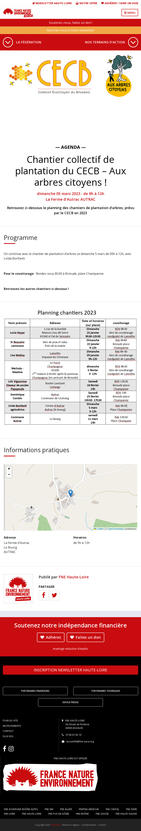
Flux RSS (8, 736)
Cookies (102, 824)
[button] (70, 493)
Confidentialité (88, 824)
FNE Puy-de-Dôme (58, 813)
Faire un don (128, 3)
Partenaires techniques (106, 690)
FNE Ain (49, 809)
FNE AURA (55, 824)
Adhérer (111, 3)
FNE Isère (131, 809)
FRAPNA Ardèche (89, 809)
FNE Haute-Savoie (126, 813)
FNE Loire (9, 813)
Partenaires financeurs (35, 690)
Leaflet (98, 529)
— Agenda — (70, 147)
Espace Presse (70, 702)
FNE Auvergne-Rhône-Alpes (21, 809)
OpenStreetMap (116, 529)
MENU (130, 12)
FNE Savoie (102, 813)
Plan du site (10, 720)
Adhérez (50, 637)
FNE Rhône (82, 813)
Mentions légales (70, 824)
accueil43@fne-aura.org (80, 741)
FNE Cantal (112, 809)
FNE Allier (66, 809)
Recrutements (12, 726)
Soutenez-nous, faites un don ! (70, 23)
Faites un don (85, 637)
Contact (8, 731)
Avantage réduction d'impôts (70, 648)
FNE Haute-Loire (74, 576)
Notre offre (86, 3)
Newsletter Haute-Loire (52, 3)
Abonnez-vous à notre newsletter (70, 30)
